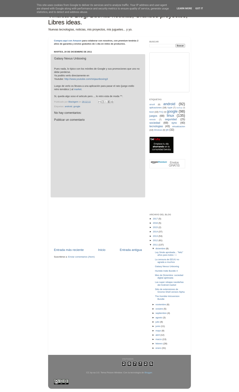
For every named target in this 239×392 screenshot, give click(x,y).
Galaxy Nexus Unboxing (167, 266)
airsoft (152, 104)
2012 (156, 240)
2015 (156, 227)
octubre (160, 309)
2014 (156, 231)
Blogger (148, 372)
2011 (156, 244)
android (68, 106)
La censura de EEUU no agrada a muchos (167, 260)
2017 (156, 218)
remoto (152, 119)
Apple (169, 107)
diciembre (161, 248)
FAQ (161, 112)
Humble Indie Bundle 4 (166, 271)
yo (167, 129)
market (77, 89)
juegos (153, 115)
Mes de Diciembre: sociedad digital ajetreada (169, 276)
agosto (159, 317)
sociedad (154, 122)
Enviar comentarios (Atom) (81, 257)
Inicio (101, 250)
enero (159, 348)
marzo (159, 339)
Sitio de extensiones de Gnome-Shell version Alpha (170, 290)
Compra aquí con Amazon (67, 40)
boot (151, 112)
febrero (159, 343)
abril (158, 335)
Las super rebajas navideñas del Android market (169, 283)
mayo (159, 330)
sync (174, 122)
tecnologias (156, 126)
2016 (156, 223)
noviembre (161, 304)
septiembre (161, 313)
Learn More (184, 8)
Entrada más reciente (69, 250)
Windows (158, 130)
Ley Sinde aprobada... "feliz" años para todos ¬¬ (169, 253)
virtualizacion (178, 126)
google (76, 106)
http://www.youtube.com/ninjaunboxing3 (86, 79)
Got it (199, 8)
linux (170, 115)
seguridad (171, 119)
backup (179, 108)
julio (158, 322)
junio (158, 326)
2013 (156, 236)
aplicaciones (155, 107)
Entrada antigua (131, 250)
